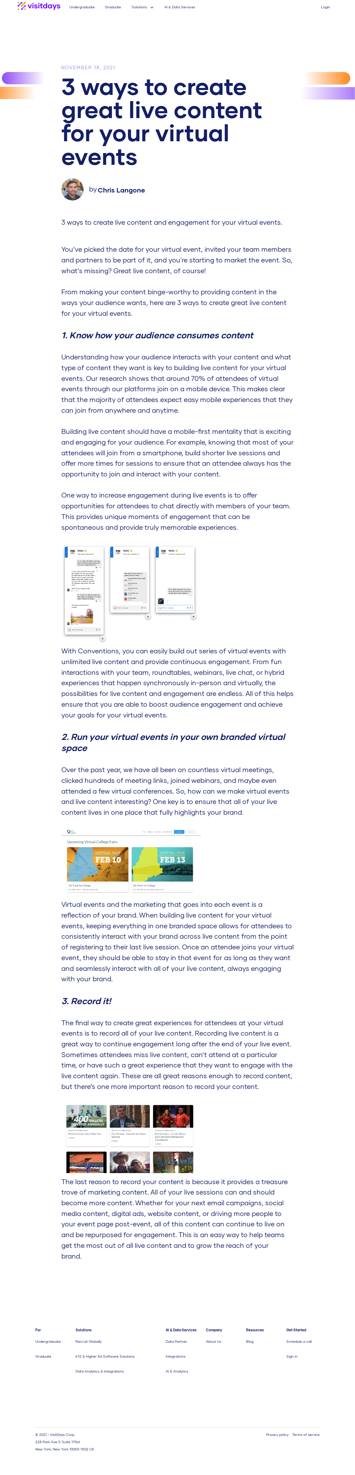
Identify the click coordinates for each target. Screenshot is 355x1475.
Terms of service (306, 1434)
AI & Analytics (177, 1371)
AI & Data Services (179, 7)
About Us (213, 1341)
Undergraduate (82, 7)
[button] (143, 7)
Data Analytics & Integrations (100, 1371)
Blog (249, 1341)
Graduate (113, 7)
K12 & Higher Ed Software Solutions (105, 1356)
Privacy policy (277, 1434)
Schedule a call (299, 1341)
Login (325, 7)
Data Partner (176, 1341)
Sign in (291, 1356)
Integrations (175, 1356)
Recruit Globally (89, 1341)
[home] (39, 7)
